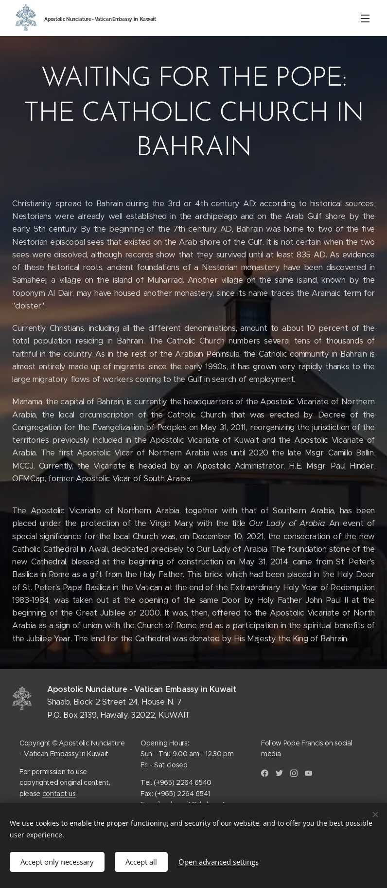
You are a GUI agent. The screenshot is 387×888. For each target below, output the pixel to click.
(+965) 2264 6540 (182, 782)
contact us (59, 793)
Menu (365, 18)
